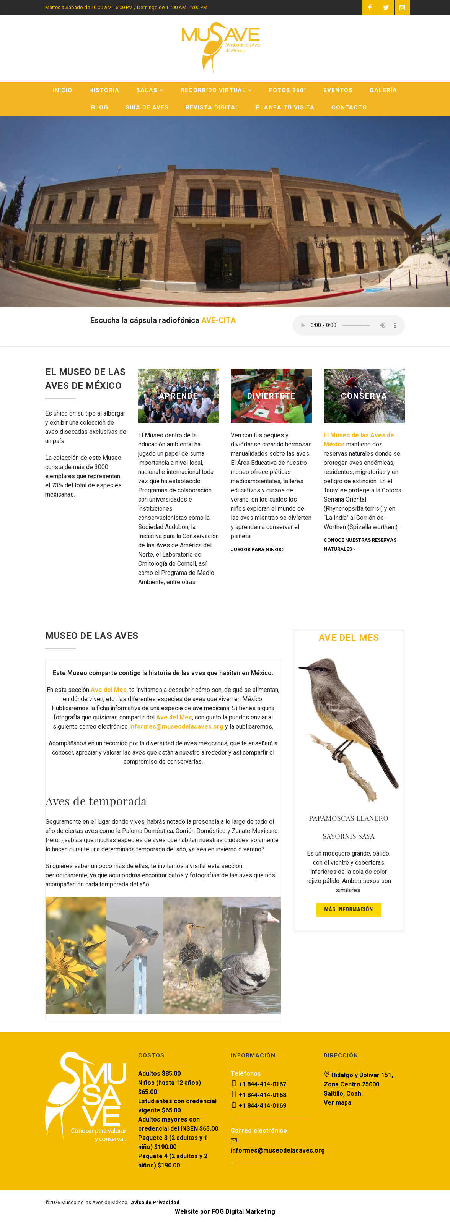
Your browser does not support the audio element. (349, 325)
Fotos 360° (288, 90)
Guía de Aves (147, 107)
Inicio (62, 90)
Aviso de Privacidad (155, 1202)
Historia (104, 90)
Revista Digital (212, 107)
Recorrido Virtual (216, 90)
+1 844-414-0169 (258, 1105)
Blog (99, 107)
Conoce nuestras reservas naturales (360, 544)
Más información (348, 909)
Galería (383, 90)
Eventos (338, 90)
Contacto (349, 107)
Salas (150, 90)
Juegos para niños (257, 549)
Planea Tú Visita (285, 107)
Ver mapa (337, 1102)
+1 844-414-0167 (258, 1084)
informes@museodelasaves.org (278, 1150)
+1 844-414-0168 (258, 1095)
